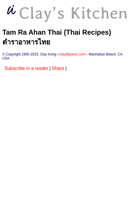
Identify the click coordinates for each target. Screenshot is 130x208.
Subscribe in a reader (26, 68)
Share (58, 68)
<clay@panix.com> (72, 54)
